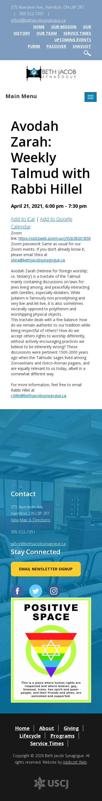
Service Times (77, 33)
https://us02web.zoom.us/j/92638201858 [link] (54, 238)
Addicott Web (75, 762)
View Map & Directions (30, 519)
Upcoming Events (72, 39)
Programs (62, 735)
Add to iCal (23, 219)
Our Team (46, 33)
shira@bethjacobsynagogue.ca (38, 260)
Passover (56, 46)
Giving (71, 728)
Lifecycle (30, 735)
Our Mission (63, 26)
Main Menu (21, 96)
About (46, 728)
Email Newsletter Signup (46, 568)
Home (39, 26)
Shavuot (82, 46)
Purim (34, 46)
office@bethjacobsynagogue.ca (38, 20)
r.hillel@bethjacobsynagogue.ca (38, 395)
